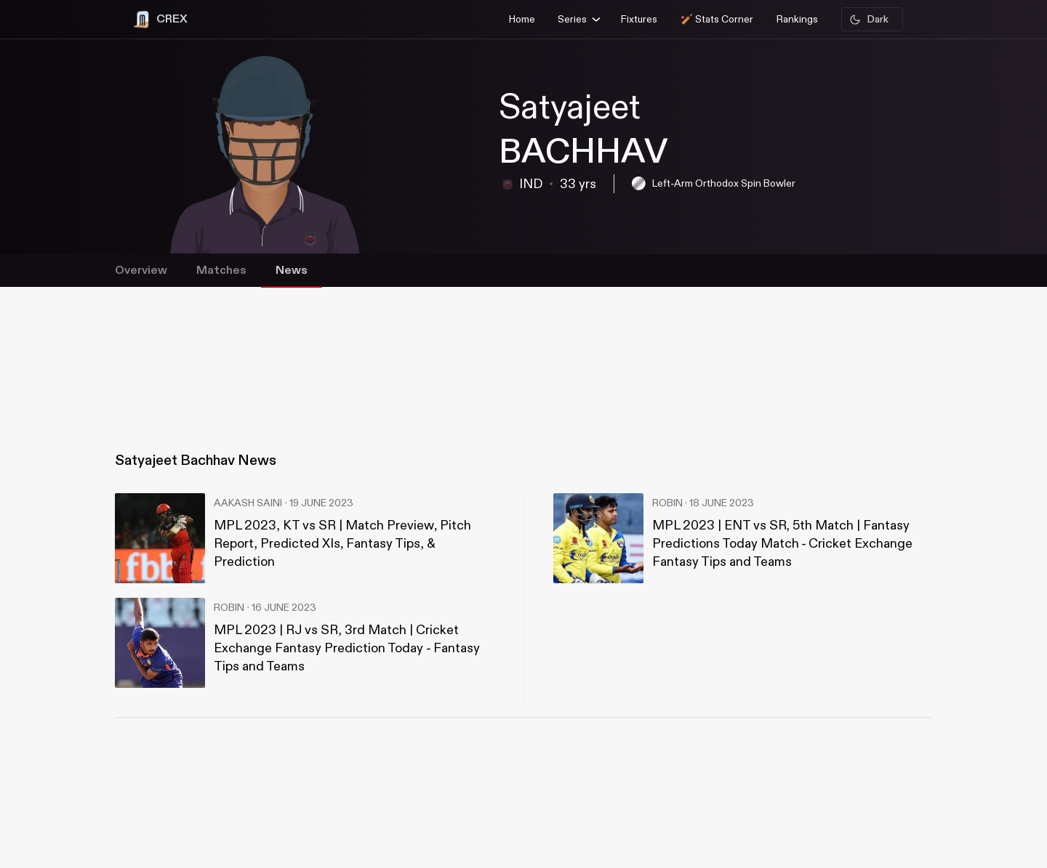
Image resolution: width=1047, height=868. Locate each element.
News (292, 270)
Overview (141, 270)
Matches (221, 270)
